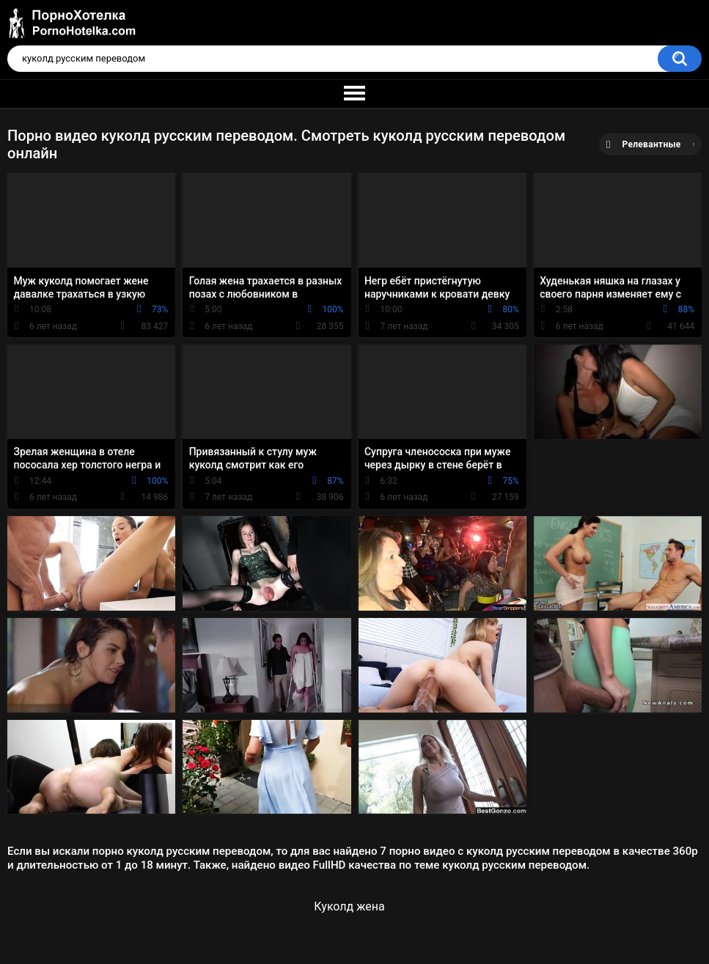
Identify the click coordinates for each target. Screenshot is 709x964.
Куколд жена (349, 906)
